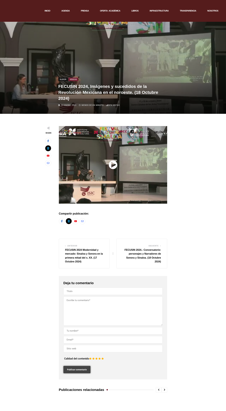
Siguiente (154, 246)
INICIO (47, 11)
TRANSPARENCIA (188, 11)
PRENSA (85, 11)
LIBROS (135, 11)
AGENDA (65, 11)
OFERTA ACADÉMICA (110, 11)
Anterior (72, 246)
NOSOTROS (212, 11)
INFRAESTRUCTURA (159, 11)
